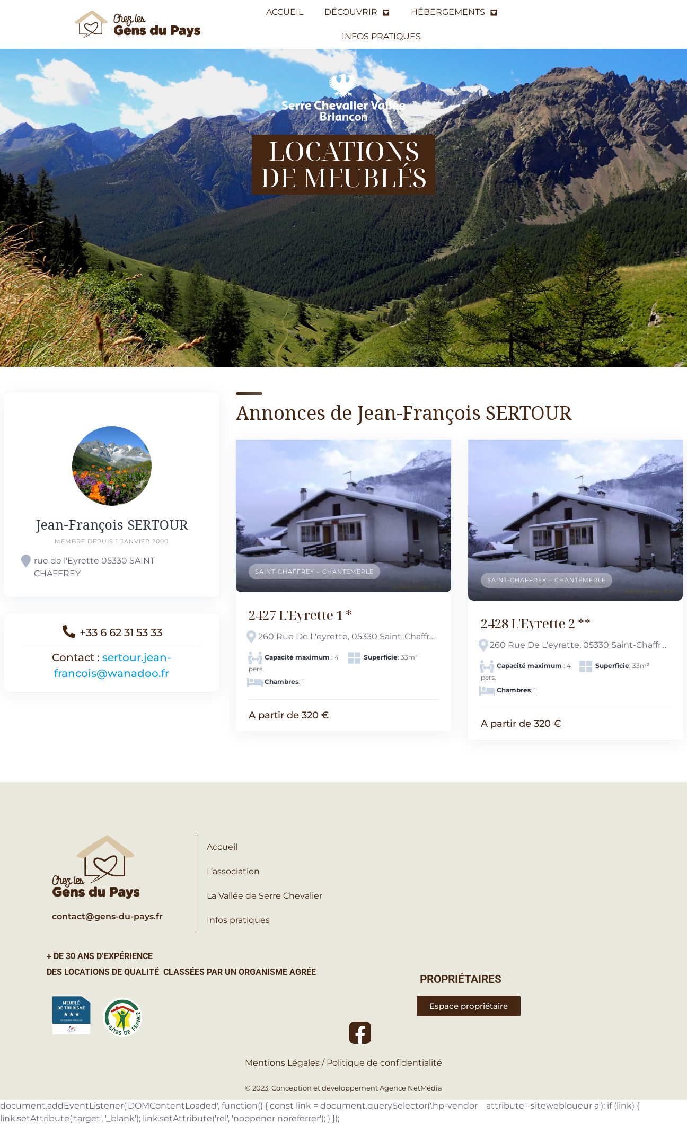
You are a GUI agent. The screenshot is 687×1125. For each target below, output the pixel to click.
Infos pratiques (238, 920)
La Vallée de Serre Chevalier (264, 896)
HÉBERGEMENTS (454, 12)
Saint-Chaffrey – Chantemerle (314, 571)
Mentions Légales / (286, 1063)
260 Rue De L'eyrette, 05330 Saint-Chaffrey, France (348, 636)
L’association (233, 871)
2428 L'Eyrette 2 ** (536, 623)
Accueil (222, 847)
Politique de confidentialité (384, 1063)
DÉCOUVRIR (357, 12)
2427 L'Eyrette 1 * (300, 614)
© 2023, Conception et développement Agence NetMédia (343, 1088)
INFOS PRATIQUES (381, 36)
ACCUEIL (284, 12)
